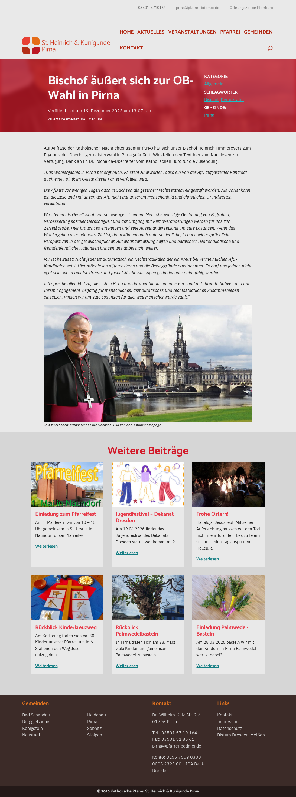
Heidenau (96, 714)
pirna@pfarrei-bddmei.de (197, 7)
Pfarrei (230, 32)
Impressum (228, 721)
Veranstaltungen (192, 32)
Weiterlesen (46, 546)
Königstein (32, 728)
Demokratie (232, 99)
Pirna (209, 115)
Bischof (211, 99)
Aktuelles (150, 32)
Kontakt (131, 48)
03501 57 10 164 (179, 732)
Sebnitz (94, 728)
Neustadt (31, 735)
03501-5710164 (152, 7)
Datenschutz (229, 728)
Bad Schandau (36, 714)
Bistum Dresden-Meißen (241, 735)
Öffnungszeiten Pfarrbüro (251, 7)
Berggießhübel (36, 721)
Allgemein (213, 84)
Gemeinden (258, 32)
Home (127, 32)
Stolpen (94, 735)
